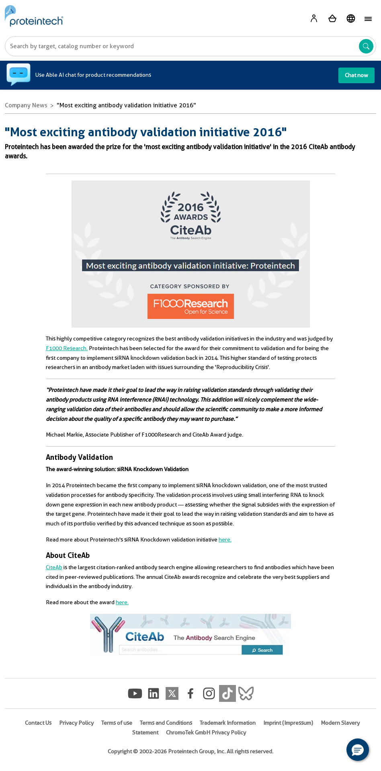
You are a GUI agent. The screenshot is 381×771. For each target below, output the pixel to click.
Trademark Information (228, 723)
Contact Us (38, 723)
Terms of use (116, 723)
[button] (357, 749)
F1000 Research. (67, 348)
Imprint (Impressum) (288, 723)
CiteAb (54, 567)
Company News (26, 105)
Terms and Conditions (166, 723)
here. (225, 539)
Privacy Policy (76, 723)
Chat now (356, 75)
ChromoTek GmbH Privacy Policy (206, 732)
